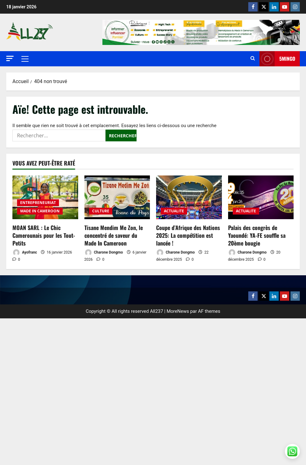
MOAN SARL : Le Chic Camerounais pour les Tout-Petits (43, 235)
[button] (10, 58)
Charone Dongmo (103, 252)
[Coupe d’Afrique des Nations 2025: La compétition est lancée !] (189, 197)
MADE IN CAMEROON (40, 211)
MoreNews (178, 311)
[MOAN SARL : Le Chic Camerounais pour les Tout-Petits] (45, 197)
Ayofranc (24, 252)
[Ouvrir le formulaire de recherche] (252, 58)
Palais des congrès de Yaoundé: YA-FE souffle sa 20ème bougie (257, 235)
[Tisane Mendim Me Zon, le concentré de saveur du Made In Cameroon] (117, 197)
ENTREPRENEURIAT (38, 202)
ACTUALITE (174, 211)
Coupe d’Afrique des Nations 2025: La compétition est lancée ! (188, 235)
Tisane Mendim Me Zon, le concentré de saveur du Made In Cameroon (113, 235)
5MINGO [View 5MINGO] (277, 58)
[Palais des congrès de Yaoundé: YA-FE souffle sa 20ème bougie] (261, 197)
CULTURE (100, 211)
